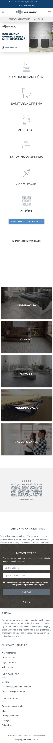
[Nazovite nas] (29, 602)
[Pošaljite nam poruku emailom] (27, 602)
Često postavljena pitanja (13, 691)
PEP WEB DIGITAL (31, 740)
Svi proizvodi (8, 725)
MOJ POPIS (38, 19)
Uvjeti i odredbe (9, 662)
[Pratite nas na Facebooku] (23, 602)
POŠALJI (26, 592)
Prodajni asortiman (10, 716)
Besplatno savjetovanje (12, 706)
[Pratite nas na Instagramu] (25, 602)
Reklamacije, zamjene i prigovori (16, 687)
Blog (4, 711)
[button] (49, 12)
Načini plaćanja (9, 653)
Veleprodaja (7, 667)
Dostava (5, 682)
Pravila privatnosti (10, 658)
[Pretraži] (3, 12)
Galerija (5, 720)
